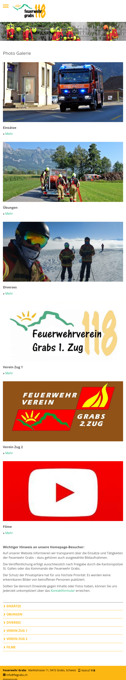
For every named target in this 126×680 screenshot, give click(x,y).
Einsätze (12, 606)
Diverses (12, 622)
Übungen (12, 614)
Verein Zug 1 (15, 630)
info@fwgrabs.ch (17, 675)
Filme (9, 647)
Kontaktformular (63, 590)
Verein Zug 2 (15, 639)
